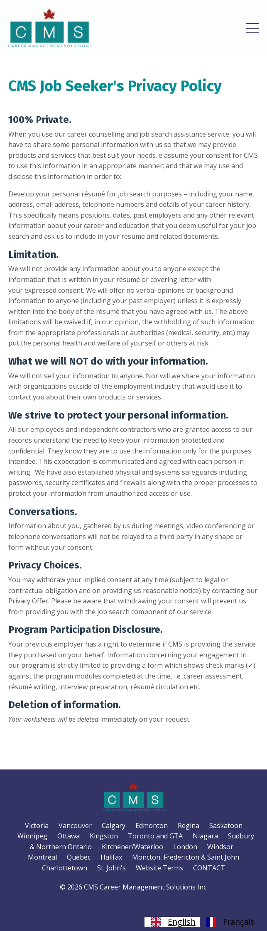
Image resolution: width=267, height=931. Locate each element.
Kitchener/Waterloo (132, 846)
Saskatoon (226, 825)
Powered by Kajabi (133, 909)
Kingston (104, 835)
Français (229, 922)
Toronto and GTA (155, 835)
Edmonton (151, 825)
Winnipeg (32, 835)
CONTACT (209, 867)
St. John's (111, 867)
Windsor (220, 846)
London (185, 846)
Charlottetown (64, 867)
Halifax (111, 857)
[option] (229, 922)
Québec (79, 857)
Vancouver (75, 825)
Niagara (205, 835)
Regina (188, 825)
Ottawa (68, 835)
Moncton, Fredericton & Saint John (185, 857)
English (172, 922)
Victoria (37, 825)
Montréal (42, 857)
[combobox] (172, 922)
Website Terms (159, 867)
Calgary (113, 825)
